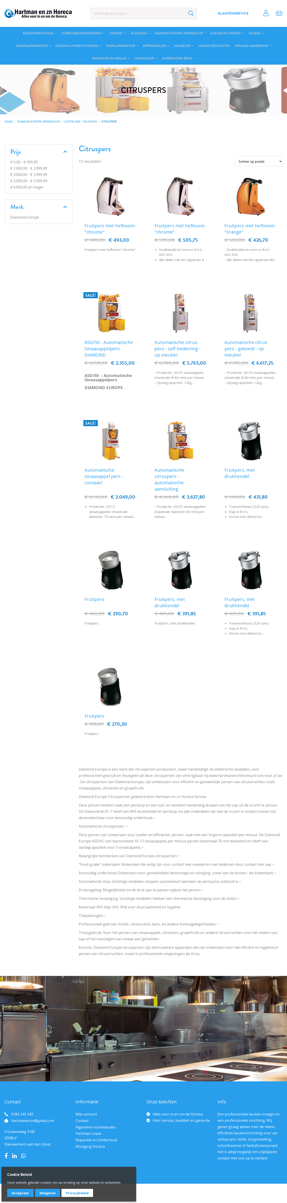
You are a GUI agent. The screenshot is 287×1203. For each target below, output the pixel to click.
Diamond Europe (24, 217)
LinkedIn (14, 1156)
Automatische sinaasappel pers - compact (104, 476)
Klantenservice (233, 13)
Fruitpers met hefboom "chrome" (110, 229)
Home (8, 122)
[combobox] (143, 13)
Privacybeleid (77, 1193)
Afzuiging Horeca (90, 1146)
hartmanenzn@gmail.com (32, 1120)
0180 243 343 (22, 1114)
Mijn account (86, 1114)
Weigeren (47, 1193)
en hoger (26, 187)
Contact (82, 1120)
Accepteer (20, 1193)
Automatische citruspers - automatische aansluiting (169, 479)
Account (266, 13)
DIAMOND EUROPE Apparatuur (38, 122)
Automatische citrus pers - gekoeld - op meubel (245, 348)
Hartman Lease (88, 1133)
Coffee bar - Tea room (80, 122)
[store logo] (38, 13)
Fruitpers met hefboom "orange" (249, 229)
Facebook (6, 1156)
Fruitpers (94, 599)
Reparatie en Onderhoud (96, 1139)
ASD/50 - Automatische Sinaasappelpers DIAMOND (109, 348)
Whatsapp (23, 1156)
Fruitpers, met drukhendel (239, 473)
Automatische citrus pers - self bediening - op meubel (177, 348)
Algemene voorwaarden (96, 1127)
